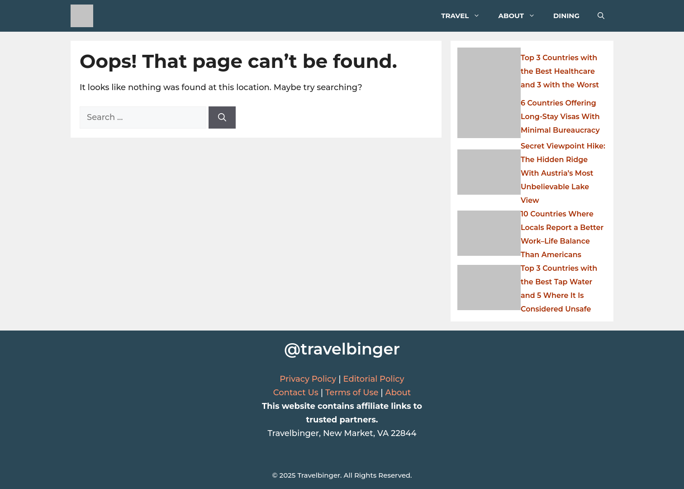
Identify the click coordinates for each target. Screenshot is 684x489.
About (521, 16)
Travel (465, 16)
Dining (566, 15)
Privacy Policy (308, 379)
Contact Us (295, 393)
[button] (601, 16)
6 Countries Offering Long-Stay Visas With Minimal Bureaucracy (560, 116)
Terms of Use (352, 393)
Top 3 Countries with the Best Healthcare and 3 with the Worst (560, 71)
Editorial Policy (373, 379)
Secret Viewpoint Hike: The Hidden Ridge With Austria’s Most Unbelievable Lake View (563, 173)
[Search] (222, 117)
